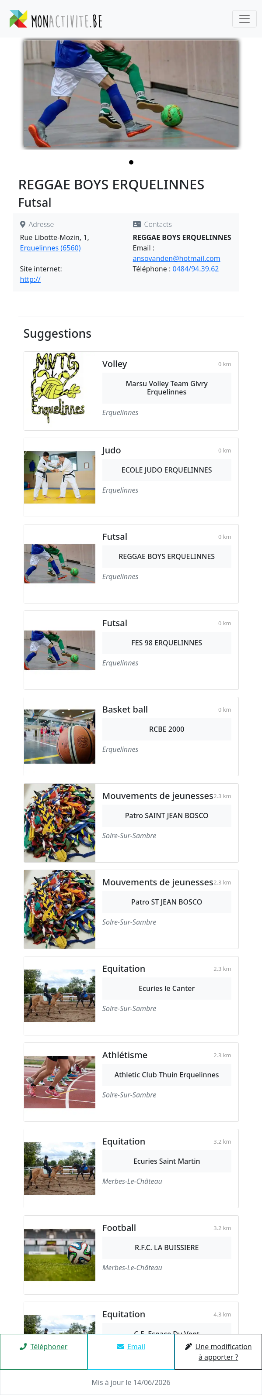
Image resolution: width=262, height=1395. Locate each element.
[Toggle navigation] (244, 18)
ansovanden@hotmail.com (176, 258)
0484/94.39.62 (195, 269)
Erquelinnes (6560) (50, 248)
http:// (30, 279)
